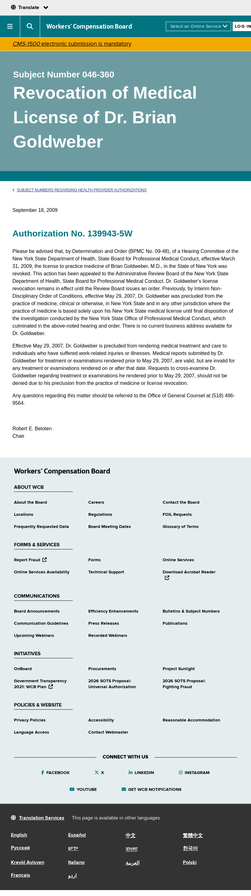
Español (77, 835)
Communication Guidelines (41, 623)
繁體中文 (193, 835)
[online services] (198, 26)
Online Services (178, 560)
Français (20, 875)
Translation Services (41, 818)
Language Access (31, 732)
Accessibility (101, 720)
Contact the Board (181, 502)
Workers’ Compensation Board (89, 26)
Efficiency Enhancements (113, 611)
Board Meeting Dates (109, 527)
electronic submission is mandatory (71, 44)
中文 (131, 835)
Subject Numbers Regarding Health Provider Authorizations (79, 190)
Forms (94, 560)
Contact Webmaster (108, 732)
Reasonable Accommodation (191, 720)
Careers (96, 502)
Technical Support (106, 572)
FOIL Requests (177, 514)
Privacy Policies (30, 720)
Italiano (76, 862)
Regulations (100, 514)
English (19, 835)
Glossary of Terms (181, 527)
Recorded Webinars (107, 635)
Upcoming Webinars (34, 635)
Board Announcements (37, 611)
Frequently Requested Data (41, 527)
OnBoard (23, 669)
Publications (175, 623)
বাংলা (131, 849)
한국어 (190, 848)
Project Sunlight (179, 669)
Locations (23, 514)
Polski (190, 862)
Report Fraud (30, 560)
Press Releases (103, 623)
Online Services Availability (41, 572)
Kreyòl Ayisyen (27, 862)
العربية (132, 863)
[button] (10, 26)
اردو (72, 876)
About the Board (30, 502)
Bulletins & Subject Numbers (191, 611)
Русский (20, 848)
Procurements (102, 669)
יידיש (73, 848)
